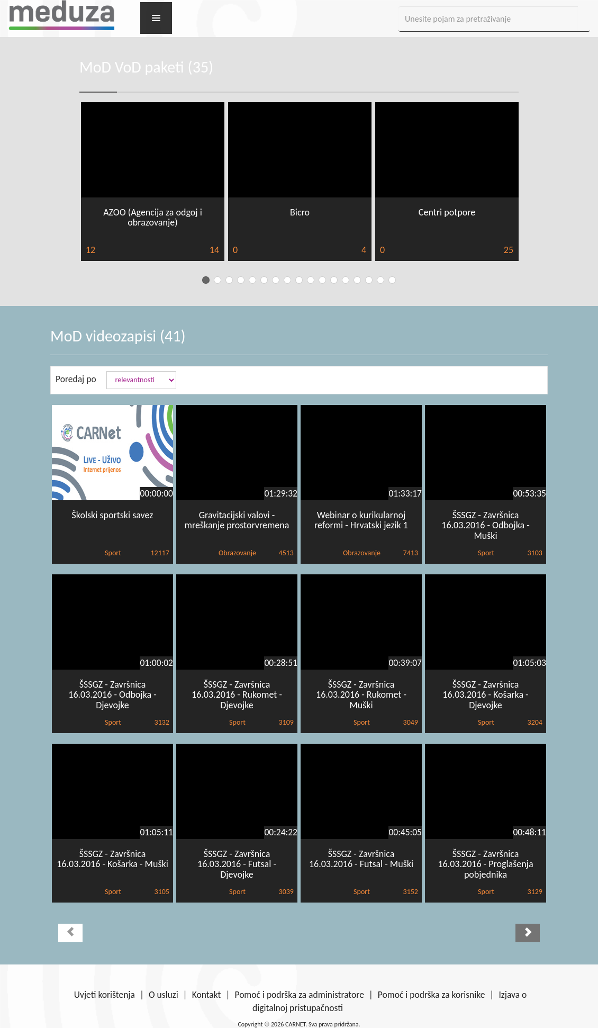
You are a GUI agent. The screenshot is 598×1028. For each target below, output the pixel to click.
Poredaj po (76, 379)
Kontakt (206, 994)
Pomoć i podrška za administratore (299, 994)
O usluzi (163, 994)
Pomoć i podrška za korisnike (431, 994)
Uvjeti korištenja (104, 994)
